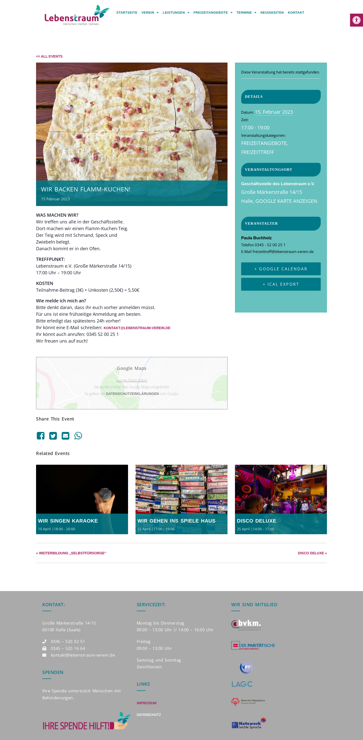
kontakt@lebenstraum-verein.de (137, 328)
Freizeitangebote (212, 12)
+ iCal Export (281, 284)
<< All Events (49, 56)
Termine (246, 12)
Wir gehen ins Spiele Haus (176, 521)
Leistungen (176, 12)
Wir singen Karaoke (68, 521)
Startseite (126, 12)
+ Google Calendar (281, 269)
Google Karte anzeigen (286, 201)
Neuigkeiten (272, 12)
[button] (356, 20)
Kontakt (296, 12)
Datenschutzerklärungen (132, 394)
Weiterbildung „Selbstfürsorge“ (71, 553)
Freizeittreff (257, 152)
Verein (150, 12)
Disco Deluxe (256, 521)
